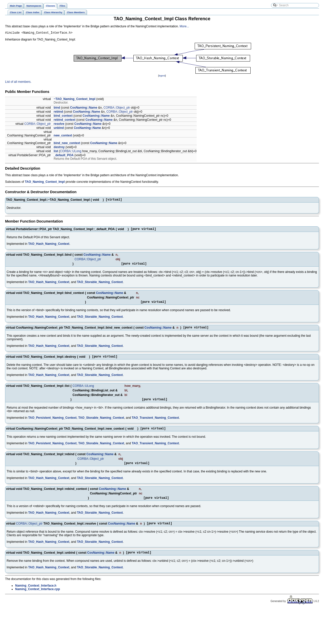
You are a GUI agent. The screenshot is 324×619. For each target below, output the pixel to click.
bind (57, 108)
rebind (58, 112)
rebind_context (64, 120)
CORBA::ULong (71, 152)
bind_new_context (67, 144)
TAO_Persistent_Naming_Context (52, 424)
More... (184, 26)
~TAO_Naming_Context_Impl (74, 100)
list (56, 152)
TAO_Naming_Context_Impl (45, 182)
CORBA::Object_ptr (117, 108)
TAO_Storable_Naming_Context (100, 285)
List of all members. (18, 82)
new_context (63, 136)
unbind (59, 128)
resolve (59, 124)
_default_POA (64, 156)
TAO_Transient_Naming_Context (155, 424)
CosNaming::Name (83, 108)
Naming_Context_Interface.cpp (37, 599)
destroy (59, 148)
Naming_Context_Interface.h (35, 595)
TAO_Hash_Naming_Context (48, 246)
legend (162, 76)
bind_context (63, 116)
